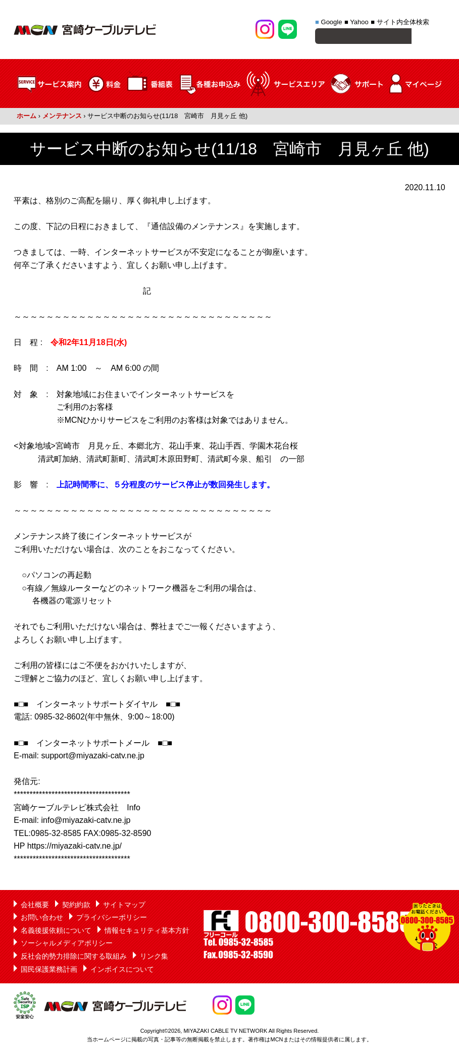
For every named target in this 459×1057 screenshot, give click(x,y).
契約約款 (76, 906)
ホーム (26, 117)
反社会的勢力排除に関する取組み (74, 958)
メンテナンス (62, 117)
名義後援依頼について (56, 932)
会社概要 (35, 906)
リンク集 (154, 958)
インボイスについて (122, 971)
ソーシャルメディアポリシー (67, 944)
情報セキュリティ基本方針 (147, 932)
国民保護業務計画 (49, 971)
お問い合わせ (42, 919)
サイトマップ (124, 906)
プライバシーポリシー (111, 919)
